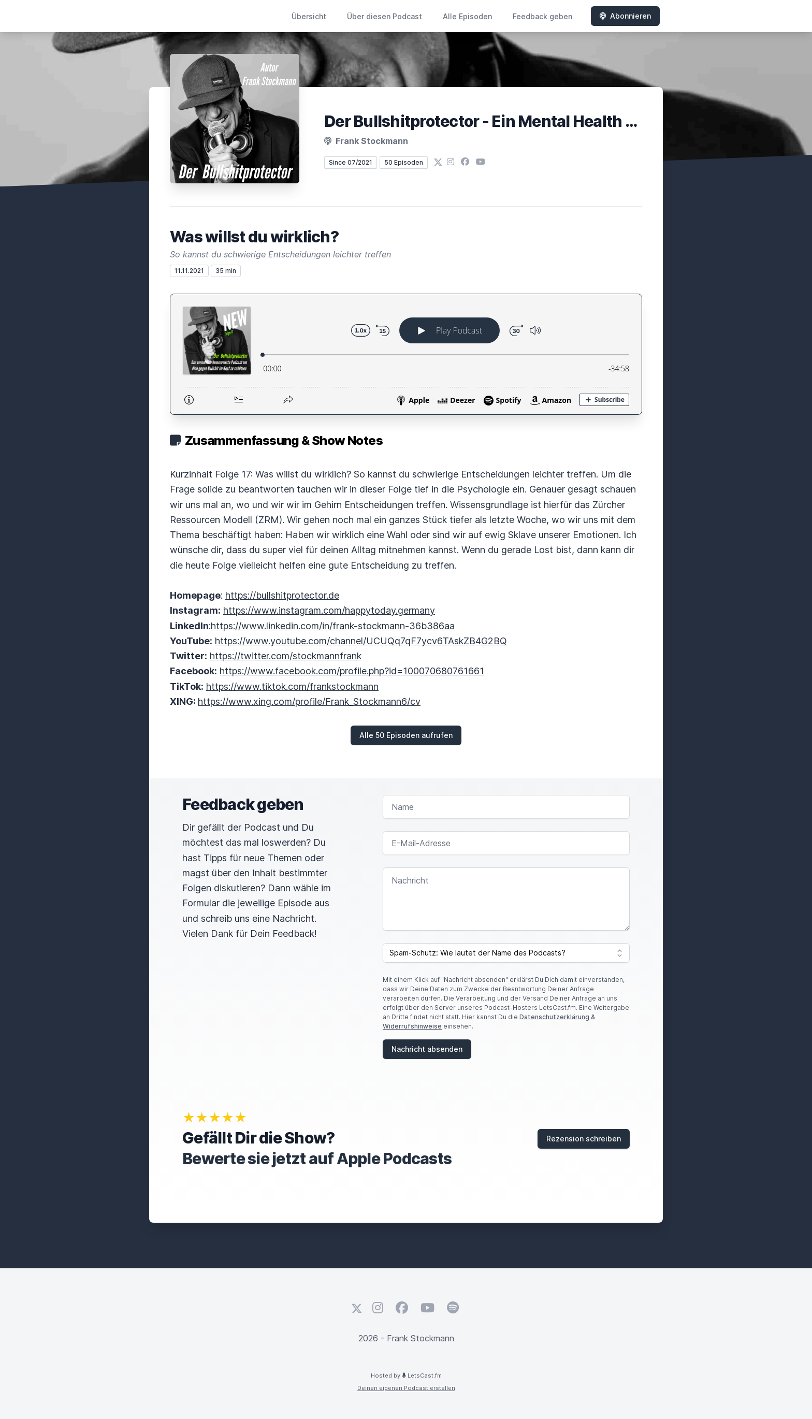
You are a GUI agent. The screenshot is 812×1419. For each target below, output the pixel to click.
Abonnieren (625, 15)
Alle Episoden (467, 16)
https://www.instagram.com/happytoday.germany (329, 610)
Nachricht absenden (427, 1049)
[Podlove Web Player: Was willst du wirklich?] (406, 354)
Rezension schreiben (583, 1138)
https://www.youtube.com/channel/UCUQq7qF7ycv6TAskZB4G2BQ (361, 640)
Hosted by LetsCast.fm (406, 1375)
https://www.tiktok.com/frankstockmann (292, 686)
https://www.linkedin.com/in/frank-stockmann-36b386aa (333, 625)
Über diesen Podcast (384, 16)
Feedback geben (542, 16)
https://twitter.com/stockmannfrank (285, 655)
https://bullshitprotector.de (282, 595)
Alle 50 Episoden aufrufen (406, 735)
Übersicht (309, 16)
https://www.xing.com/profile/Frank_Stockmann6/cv (309, 701)
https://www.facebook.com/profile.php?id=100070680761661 (352, 670)
